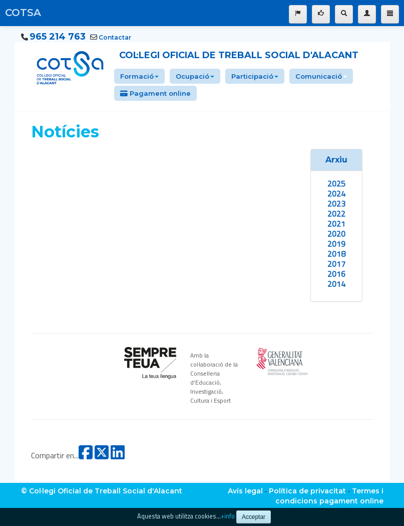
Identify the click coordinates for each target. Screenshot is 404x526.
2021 (336, 224)
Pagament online (155, 93)
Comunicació (321, 76)
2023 (336, 204)
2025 (336, 184)
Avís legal (245, 490)
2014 (336, 284)
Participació (254, 76)
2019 (336, 244)
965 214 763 (58, 36)
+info (228, 516)
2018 (336, 254)
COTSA (23, 13)
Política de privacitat (307, 490)
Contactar (115, 37)
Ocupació (195, 76)
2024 (336, 194)
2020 (336, 234)
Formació (139, 76)
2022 (336, 214)
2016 (336, 274)
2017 (336, 264)
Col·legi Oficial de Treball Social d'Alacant (238, 55)
